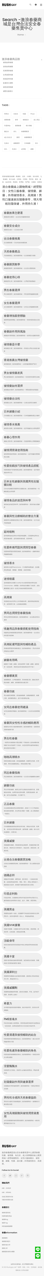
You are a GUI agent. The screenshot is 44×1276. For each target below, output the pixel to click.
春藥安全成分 (12, 226)
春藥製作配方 (6, 1241)
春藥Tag (5, 1223)
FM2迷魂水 (10, 1019)
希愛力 (8, 1003)
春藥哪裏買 (10, 676)
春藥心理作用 (12, 437)
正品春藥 (9, 804)
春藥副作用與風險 (14, 331)
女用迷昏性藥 (8, 75)
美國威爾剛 (10, 988)
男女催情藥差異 (13, 373)
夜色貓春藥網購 (7, 1226)
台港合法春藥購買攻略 (17, 859)
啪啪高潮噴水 (12, 757)
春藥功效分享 (6, 1245)
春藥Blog (5, 1219)
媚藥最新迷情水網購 (8, 1252)
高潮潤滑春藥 (8, 70)
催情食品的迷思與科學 (17, 500)
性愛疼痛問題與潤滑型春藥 (20, 547)
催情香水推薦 (12, 424)
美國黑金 (9, 909)
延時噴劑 (9, 532)
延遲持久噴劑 (8, 83)
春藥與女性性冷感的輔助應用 (21, 723)
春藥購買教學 (12, 264)
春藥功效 (9, 691)
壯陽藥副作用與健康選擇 (19, 1082)
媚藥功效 (9, 785)
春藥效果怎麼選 (13, 213)
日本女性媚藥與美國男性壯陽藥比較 (21, 483)
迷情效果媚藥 (8, 66)
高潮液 (8, 597)
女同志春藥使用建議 (16, 707)
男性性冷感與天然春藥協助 (20, 1097)
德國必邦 (9, 875)
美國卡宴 (9, 956)
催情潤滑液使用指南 (16, 450)
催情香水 (9, 563)
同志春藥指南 (12, 773)
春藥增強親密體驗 (14, 316)
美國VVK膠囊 (12, 925)
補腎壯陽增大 (8, 91)
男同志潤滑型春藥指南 (17, 613)
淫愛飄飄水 (10, 1066)
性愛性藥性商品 (7, 1216)
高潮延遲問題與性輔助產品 (20, 644)
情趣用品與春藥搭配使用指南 (21, 629)
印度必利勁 (10, 893)
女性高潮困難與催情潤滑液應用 (21, 1114)
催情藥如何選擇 (13, 386)
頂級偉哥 (9, 941)
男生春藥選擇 (12, 290)
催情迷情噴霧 (8, 87)
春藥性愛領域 (6, 1213)
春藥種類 (5, 1238)
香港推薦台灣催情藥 (16, 360)
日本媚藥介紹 (12, 411)
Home (20, 34)
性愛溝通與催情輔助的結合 (20, 1035)
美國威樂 (9, 841)
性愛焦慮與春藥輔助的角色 (20, 1050)
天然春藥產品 (12, 251)
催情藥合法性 (12, 398)
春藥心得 (5, 1248)
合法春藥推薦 (12, 238)
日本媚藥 (9, 822)
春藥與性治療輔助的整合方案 (21, 516)
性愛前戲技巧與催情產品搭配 (21, 466)
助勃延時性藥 (8, 79)
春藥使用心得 (12, 277)
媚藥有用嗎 (10, 660)
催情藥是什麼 (12, 344)
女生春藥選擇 (12, 303)
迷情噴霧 (9, 579)
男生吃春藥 (10, 738)
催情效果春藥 (8, 62)
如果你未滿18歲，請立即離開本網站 (22, 1264)
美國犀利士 (10, 972)
